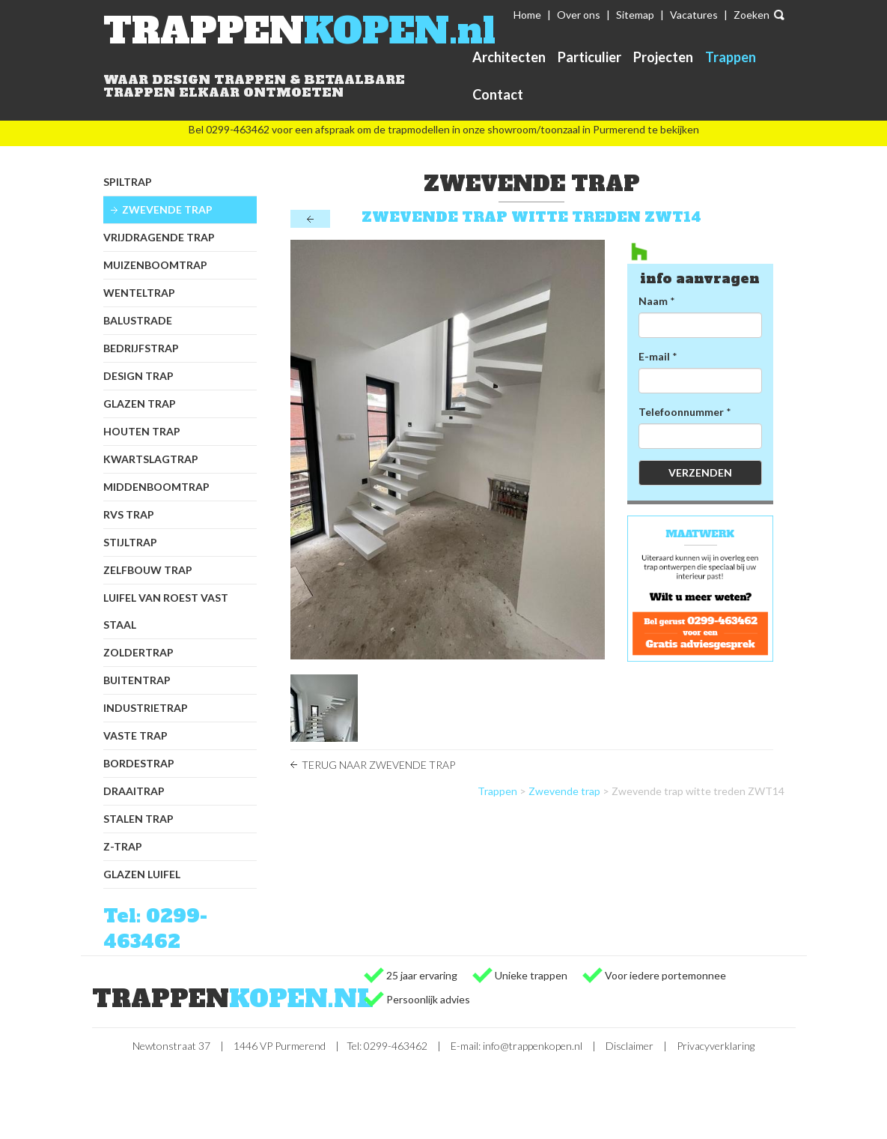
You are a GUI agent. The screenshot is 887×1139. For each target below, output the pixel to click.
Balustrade (137, 320)
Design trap (138, 375)
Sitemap (635, 14)
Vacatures (694, 14)
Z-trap (122, 846)
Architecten (509, 57)
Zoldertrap (138, 652)
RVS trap (128, 514)
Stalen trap (138, 818)
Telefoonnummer (681, 411)
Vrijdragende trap (159, 237)
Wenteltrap (139, 292)
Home (527, 14)
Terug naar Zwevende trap (378, 764)
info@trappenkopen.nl (532, 1045)
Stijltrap (130, 542)
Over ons (578, 14)
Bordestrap (138, 763)
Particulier (589, 57)
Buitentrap (137, 680)
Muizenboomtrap (155, 265)
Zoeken (751, 14)
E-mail (654, 356)
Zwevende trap (167, 209)
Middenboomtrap (156, 486)
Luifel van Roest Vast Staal (165, 611)
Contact (497, 94)
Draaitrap (134, 791)
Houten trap (141, 431)
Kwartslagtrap (150, 459)
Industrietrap (145, 707)
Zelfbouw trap (147, 570)
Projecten (663, 57)
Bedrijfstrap (141, 348)
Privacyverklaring (716, 1045)
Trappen (730, 57)
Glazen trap (139, 403)
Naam (653, 300)
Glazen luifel (141, 874)
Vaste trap (135, 735)
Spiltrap (127, 181)
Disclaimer (629, 1045)
